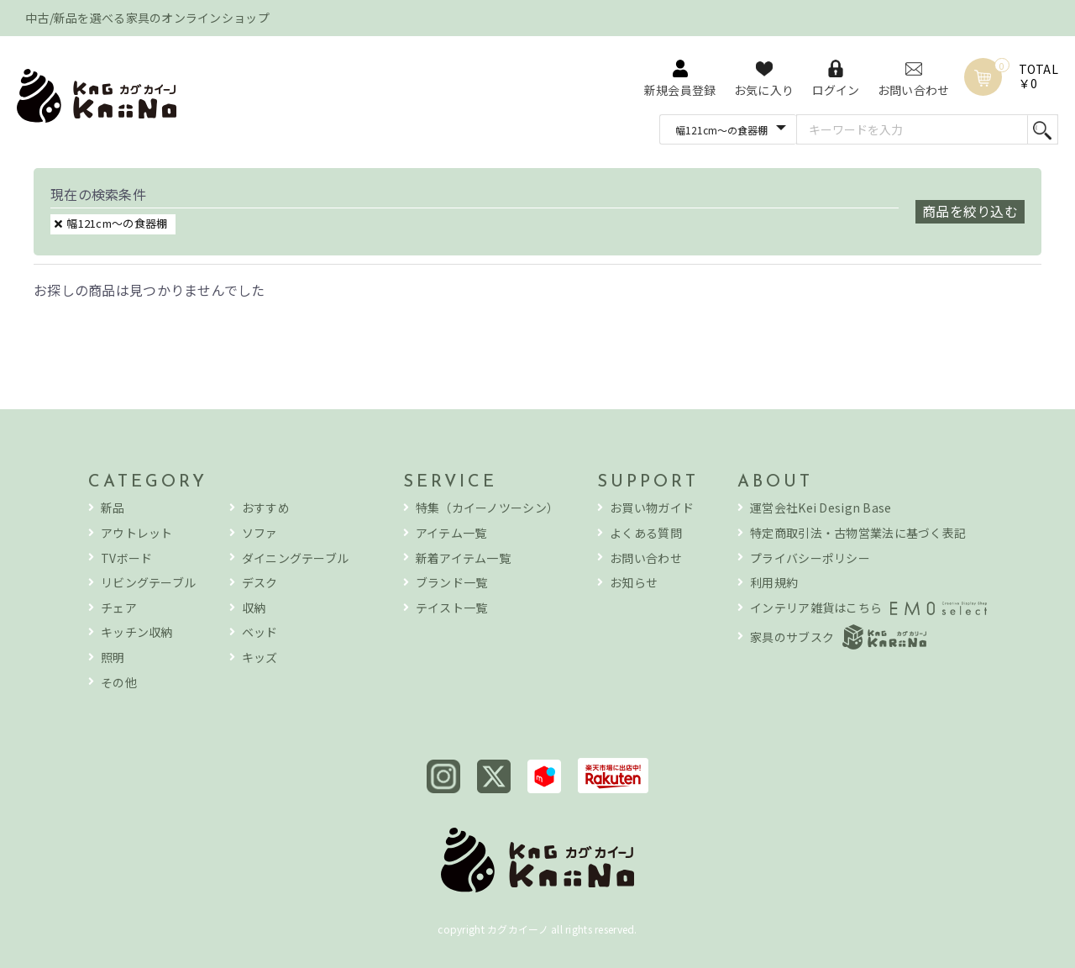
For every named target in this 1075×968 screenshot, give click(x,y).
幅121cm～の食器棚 (116, 223)
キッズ (260, 658)
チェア (119, 608)
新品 (113, 508)
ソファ (260, 533)
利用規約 (774, 583)
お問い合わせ (646, 558)
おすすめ (266, 508)
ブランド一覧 (452, 583)
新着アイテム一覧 (463, 558)
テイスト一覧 (452, 608)
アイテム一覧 (451, 533)
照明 (113, 658)
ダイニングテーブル (295, 558)
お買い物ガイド (652, 508)
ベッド (260, 632)
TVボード (126, 558)
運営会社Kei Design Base (820, 508)
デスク (260, 583)
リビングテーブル (148, 583)
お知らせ (634, 583)
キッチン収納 (137, 632)
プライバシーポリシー (810, 558)
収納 (254, 608)
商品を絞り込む (970, 211)
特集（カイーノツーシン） (487, 508)
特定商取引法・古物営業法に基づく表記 (858, 533)
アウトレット (137, 533)
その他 (119, 683)
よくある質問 (646, 533)
